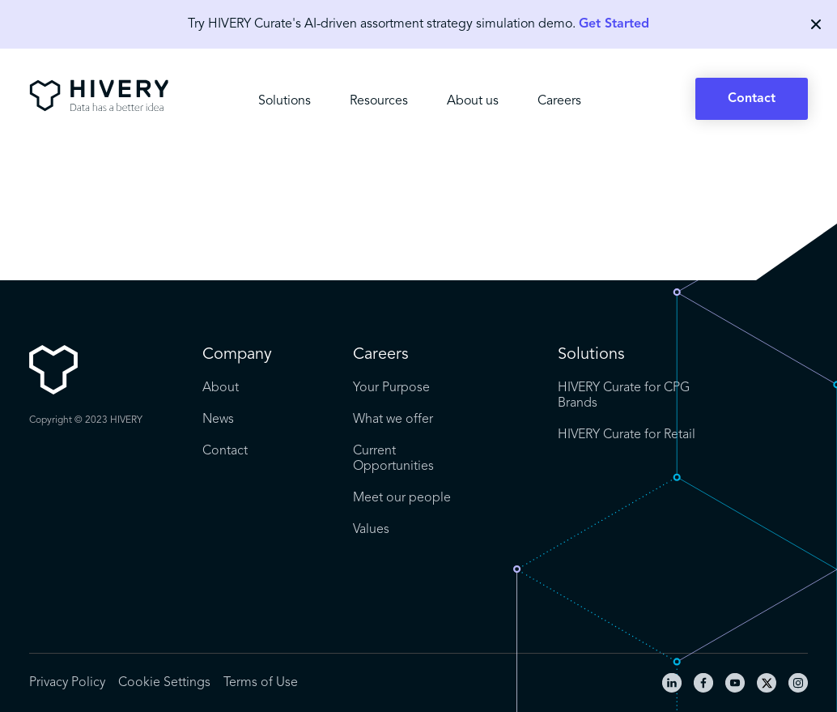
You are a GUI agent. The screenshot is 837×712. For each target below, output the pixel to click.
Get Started (614, 24)
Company (237, 355)
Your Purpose (391, 388)
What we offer (393, 419)
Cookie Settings (164, 682)
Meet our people (402, 498)
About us (473, 101)
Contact (751, 98)
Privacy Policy (67, 682)
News (218, 419)
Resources (379, 101)
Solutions (284, 101)
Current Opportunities (393, 459)
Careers (559, 101)
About (220, 388)
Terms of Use (260, 682)
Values (371, 529)
